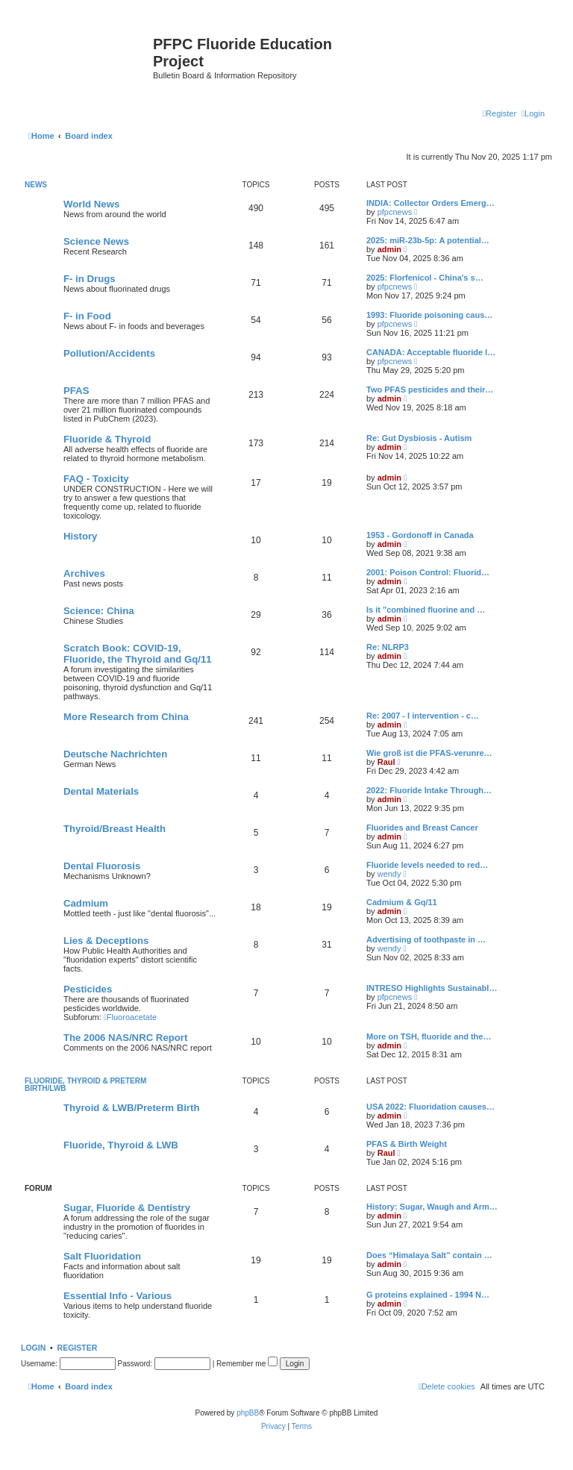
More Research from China (126, 716)
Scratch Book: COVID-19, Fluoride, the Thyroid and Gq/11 (137, 653)
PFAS (76, 390)
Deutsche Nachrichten (115, 754)
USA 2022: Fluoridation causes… (430, 1106)
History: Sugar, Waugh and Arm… (432, 1206)
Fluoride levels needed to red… (427, 864)
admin (389, 249)
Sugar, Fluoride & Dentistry (126, 1207)
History (80, 536)
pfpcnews (395, 211)
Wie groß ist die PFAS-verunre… (429, 752)
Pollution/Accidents (109, 353)
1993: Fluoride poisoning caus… (429, 314)
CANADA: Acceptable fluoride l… (430, 352)
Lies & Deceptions (105, 940)
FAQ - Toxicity (96, 478)
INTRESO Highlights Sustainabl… (431, 987)
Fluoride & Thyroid (107, 439)
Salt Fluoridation (102, 1256)
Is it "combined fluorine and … (425, 609)
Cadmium (85, 903)
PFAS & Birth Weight (406, 1143)
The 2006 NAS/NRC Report (125, 1037)
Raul (386, 761)
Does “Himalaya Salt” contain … (429, 1255)
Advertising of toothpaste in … (426, 939)
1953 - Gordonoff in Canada (420, 535)
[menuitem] (533, 113)
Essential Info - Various (117, 1295)
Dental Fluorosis (101, 866)
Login (33, 1347)
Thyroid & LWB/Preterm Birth (131, 1107)
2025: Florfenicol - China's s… (424, 277)
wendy (389, 873)
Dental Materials (101, 791)
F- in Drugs (89, 278)
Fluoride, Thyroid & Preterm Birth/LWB (85, 1084)
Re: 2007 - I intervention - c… (422, 715)
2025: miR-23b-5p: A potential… (427, 240)
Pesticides (87, 989)
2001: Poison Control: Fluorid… (427, 572)
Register (77, 1347)
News (36, 185)
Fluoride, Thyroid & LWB (120, 1145)
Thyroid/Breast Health (114, 828)
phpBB (248, 1413)
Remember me (247, 1364)
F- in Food (87, 316)
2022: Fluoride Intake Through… (429, 790)
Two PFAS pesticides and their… (429, 389)
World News (91, 204)
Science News (96, 241)
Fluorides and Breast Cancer (422, 827)
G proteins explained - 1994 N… (427, 1294)
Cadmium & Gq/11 (401, 902)
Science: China (98, 610)
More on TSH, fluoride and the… (428, 1036)
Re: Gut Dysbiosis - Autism (419, 438)
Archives (84, 573)
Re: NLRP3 (387, 646)
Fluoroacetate (130, 1017)
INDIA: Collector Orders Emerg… (430, 202)
